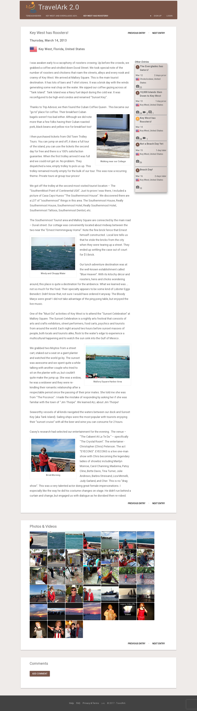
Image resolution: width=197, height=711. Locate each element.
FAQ (78, 703)
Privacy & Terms (91, 703)
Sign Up (158, 16)
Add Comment (39, 673)
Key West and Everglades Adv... (62, 16)
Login (169, 16)
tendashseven (33, 16)
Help (71, 703)
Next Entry (158, 33)
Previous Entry (136, 33)
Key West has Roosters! (95, 16)
